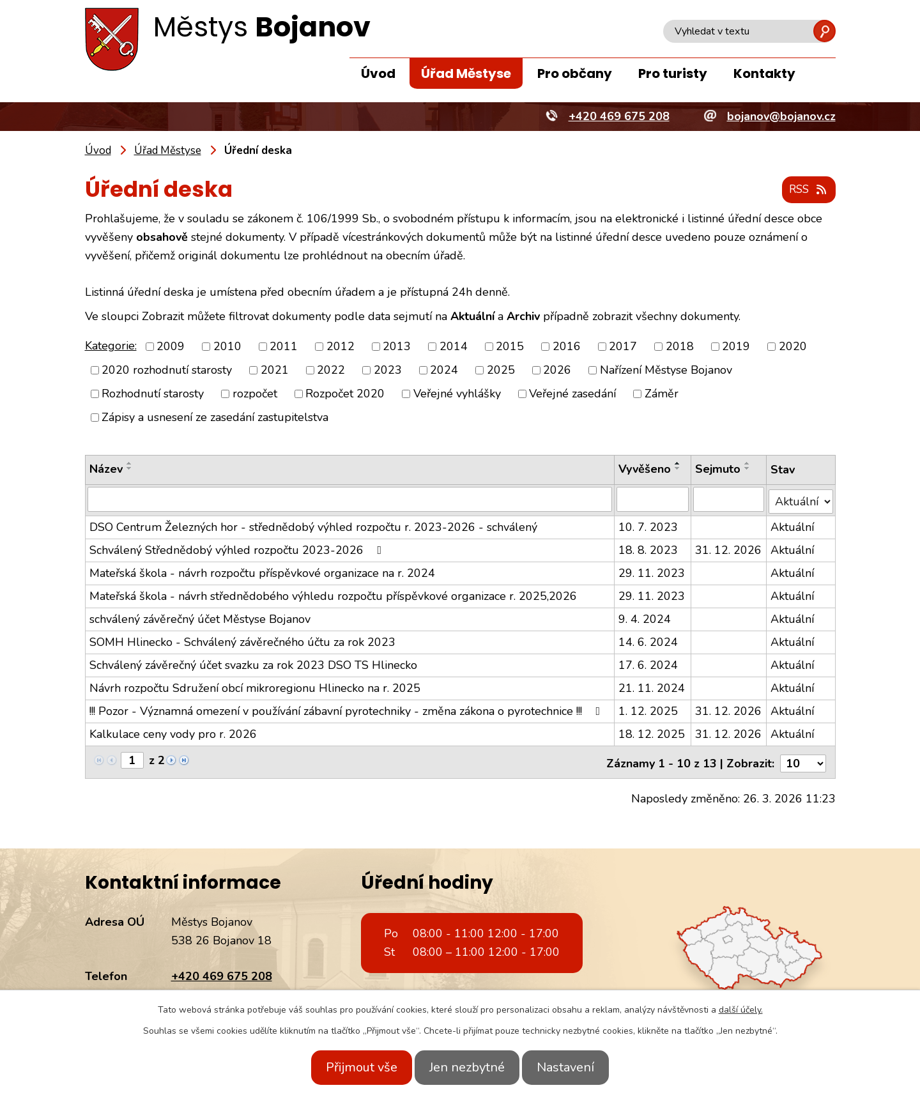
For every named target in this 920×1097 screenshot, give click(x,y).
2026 (557, 370)
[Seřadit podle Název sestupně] (130, 469)
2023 (388, 370)
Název (106, 469)
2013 (397, 347)
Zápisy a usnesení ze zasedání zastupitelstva (215, 418)
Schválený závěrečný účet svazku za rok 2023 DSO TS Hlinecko (253, 663)
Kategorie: (111, 346)
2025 (501, 370)
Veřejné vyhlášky (457, 394)
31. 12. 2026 (728, 548)
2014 (454, 347)
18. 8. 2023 (648, 548)
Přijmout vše (350, 1067)
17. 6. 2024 (648, 663)
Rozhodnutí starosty (153, 394)
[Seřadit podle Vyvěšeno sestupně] (678, 469)
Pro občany (574, 73)
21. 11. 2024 (651, 686)
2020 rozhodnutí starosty (167, 370)
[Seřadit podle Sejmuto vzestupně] (747, 463)
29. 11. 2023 (651, 571)
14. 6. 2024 (648, 640)
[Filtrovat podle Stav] (800, 499)
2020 (793, 347)
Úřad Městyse (466, 73)
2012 (340, 347)
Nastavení (577, 1067)
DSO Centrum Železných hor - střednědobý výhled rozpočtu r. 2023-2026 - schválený (313, 525)
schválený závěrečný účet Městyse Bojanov (199, 617)
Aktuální (792, 525)
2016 (567, 347)
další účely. (741, 1010)
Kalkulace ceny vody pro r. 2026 (173, 732)
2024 (444, 370)
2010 (227, 347)
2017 (623, 347)
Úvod (378, 73)
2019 (736, 347)
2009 (171, 347)
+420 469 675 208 (221, 971)
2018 (680, 347)
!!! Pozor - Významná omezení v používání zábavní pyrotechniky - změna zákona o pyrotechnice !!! (347, 709)
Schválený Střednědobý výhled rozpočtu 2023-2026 (238, 548)
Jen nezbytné (467, 1067)
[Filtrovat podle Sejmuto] (728, 499)
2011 (284, 347)
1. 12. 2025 (648, 709)
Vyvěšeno (644, 469)
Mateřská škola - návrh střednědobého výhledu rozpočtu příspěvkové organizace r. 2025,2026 (333, 594)
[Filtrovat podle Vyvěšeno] (653, 499)
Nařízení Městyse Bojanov (666, 370)
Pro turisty (672, 73)
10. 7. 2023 (648, 525)
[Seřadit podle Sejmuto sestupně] (747, 469)
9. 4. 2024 (644, 617)
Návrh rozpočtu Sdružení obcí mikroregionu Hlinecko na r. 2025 (254, 686)
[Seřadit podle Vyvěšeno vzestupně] (678, 463)
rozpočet (255, 394)
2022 (331, 370)
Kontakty (764, 73)
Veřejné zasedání (572, 394)
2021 (275, 370)
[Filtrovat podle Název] (350, 499)
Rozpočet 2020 (345, 394)
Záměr (661, 394)
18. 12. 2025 (651, 732)
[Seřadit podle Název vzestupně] (130, 463)
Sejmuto (717, 469)
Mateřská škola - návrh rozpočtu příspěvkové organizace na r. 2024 (262, 571)
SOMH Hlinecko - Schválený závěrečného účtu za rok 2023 (242, 640)
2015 (510, 347)
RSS (806, 190)
